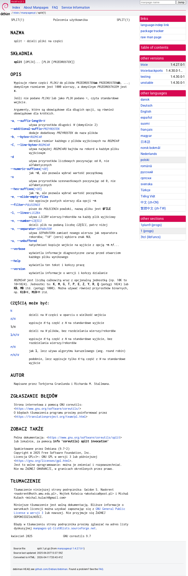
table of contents (155, 47)
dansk (145, 99)
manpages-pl (28, 12)
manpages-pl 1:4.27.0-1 (70, 548)
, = (27, 120)
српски (146, 178)
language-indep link (155, 25)
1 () (147, 231)
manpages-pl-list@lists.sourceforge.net (64, 528)
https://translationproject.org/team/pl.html (50, 416)
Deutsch (146, 105)
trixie (16, 12)
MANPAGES (17, 1)
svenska (146, 184)
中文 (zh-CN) (150, 202)
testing (145, 77)
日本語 (145, 142)
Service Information (75, 7)
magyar (146, 136)
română (146, 166)
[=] (29, 169)
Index (16, 7)
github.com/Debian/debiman (51, 569)
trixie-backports (152, 71)
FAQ (55, 7)
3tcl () (151, 237)
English (146, 111)
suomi (145, 123)
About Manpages (36, 7)
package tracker (152, 31)
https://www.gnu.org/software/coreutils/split (84, 437)
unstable (147, 83)
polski (145, 160)
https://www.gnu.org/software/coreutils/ (47, 408)
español (146, 117)
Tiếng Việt (148, 196)
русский (147, 172)
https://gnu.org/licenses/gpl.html (42, 460)
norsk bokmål (150, 148)
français (146, 129)
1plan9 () (151, 225)
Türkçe (145, 190)
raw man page (151, 37)
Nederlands (149, 154)
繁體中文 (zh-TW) (153, 208)
